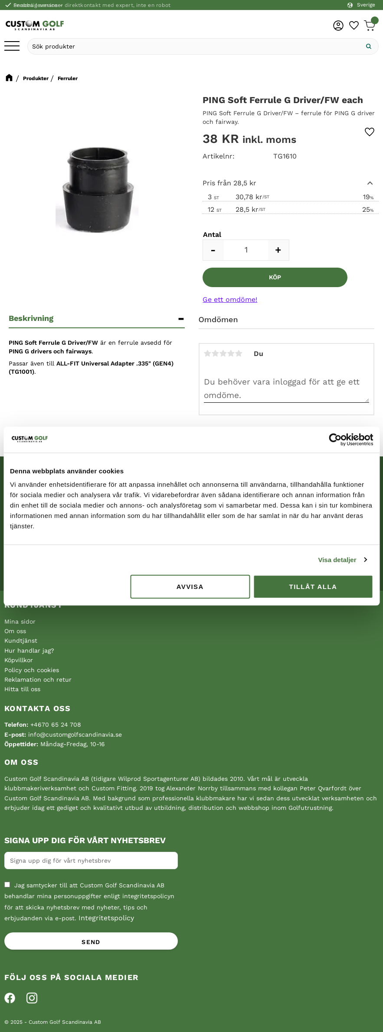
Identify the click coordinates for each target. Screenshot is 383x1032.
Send (91, 941)
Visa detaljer (337, 559)
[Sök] (368, 46)
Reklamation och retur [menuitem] (38, 679)
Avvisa (190, 586)
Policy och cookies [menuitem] (31, 669)
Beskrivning (31, 318)
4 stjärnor (231, 353)
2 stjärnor (215, 353)
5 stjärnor (239, 353)
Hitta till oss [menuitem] (22, 689)
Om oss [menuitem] (15, 631)
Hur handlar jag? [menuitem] (29, 650)
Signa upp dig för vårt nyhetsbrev (85, 840)
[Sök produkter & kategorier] (193, 46)
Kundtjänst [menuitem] (20, 640)
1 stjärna (208, 353)
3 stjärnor (223, 353)
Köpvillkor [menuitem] (18, 660)
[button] (12, 46)
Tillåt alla (313, 586)
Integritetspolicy (106, 918)
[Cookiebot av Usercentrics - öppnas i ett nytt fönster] (335, 439)
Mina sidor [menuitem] (20, 621)
